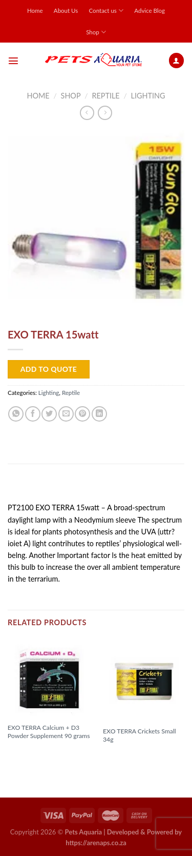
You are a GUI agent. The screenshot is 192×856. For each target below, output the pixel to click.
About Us (66, 10)
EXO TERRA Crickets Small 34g (139, 735)
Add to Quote (48, 369)
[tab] (96, 487)
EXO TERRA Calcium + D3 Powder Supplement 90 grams (49, 732)
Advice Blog (149, 10)
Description (32, 486)
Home (35, 10)
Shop (96, 32)
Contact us (106, 10)
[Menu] (13, 60)
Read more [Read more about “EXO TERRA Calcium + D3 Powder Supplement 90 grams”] (30, 752)
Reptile (105, 95)
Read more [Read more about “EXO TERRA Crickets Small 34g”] (125, 756)
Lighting (148, 95)
